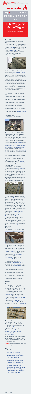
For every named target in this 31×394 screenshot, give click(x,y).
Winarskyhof (10, 258)
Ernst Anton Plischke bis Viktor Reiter (16, 367)
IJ (25, 13)
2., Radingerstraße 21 (18, 300)
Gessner (12, 47)
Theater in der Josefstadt (19, 197)
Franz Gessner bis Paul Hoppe (14, 359)
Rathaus (19, 224)
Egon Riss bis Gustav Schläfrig (14, 368)
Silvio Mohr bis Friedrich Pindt (14, 365)
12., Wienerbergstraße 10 (18, 211)
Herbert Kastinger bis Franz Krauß (15, 362)
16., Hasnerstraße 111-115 (11, 301)
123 (6, 13)
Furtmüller (22, 161)
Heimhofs (17, 212)
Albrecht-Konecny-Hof (16, 153)
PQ (16, 16)
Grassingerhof (10, 334)
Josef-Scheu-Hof (18, 142)
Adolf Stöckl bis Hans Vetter (13, 372)
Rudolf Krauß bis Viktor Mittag (14, 364)
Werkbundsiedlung (17, 265)
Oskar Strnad (13, 251)
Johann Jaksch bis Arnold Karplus (15, 360)
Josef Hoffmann (20, 168)
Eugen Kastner (13, 50)
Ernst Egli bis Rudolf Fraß (13, 357)
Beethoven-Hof (22, 303)
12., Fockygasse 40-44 (20, 145)
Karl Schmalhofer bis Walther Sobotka (16, 370)
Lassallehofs (10, 48)
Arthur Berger (13, 326)
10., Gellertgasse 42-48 (15, 262)
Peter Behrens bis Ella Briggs (14, 354)
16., (17, 147)
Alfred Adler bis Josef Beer (13, 352)
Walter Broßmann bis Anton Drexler (15, 355)
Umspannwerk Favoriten (19, 72)
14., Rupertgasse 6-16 (10, 147)
